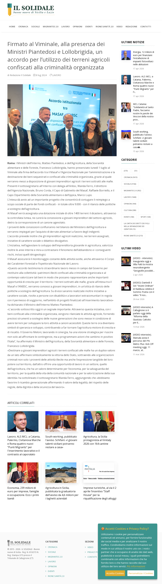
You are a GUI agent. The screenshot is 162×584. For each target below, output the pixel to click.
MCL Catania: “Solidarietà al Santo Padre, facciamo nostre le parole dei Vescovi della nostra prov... (143, 112)
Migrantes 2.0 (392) (132, 190)
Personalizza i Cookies (140, 573)
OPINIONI (77, 26)
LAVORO (65, 26)
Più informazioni (136, 566)
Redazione (131, 26)
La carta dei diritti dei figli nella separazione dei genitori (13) (137, 226)
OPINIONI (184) (130, 203)
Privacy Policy (95, 552)
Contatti (145, 26)
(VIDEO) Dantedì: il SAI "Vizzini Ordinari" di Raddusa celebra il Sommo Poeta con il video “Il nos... (143, 288)
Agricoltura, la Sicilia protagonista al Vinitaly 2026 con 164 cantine (97, 440)
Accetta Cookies (115, 573)
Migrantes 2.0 (50, 26)
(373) (126, 170)
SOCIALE (35, 26)
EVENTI (89, 26)
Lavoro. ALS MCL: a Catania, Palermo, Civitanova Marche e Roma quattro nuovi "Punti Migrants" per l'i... (143, 84)
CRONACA (23, 26)
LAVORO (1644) (130, 197)
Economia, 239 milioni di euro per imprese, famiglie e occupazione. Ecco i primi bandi (23, 493)
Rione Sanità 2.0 (104, 26)
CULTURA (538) (130, 210)
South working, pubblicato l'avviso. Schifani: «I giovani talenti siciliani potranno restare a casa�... (142, 139)
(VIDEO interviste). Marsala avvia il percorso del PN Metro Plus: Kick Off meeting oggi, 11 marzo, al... (143, 342)
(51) (135, 170)
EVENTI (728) (129, 217)
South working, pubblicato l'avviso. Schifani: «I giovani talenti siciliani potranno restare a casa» (61, 442)
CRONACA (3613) (130, 177)
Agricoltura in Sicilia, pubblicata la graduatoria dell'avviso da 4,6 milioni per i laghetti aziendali (61, 493)
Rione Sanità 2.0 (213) (133, 235)
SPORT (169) (146, 217)
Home (12, 26)
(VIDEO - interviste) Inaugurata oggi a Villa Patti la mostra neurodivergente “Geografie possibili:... (144, 264)
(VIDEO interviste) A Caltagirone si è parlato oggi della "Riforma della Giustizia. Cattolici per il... (143, 315)
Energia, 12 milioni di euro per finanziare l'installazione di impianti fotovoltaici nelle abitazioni (143, 58)
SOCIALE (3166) (130, 184)
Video (119, 26)
